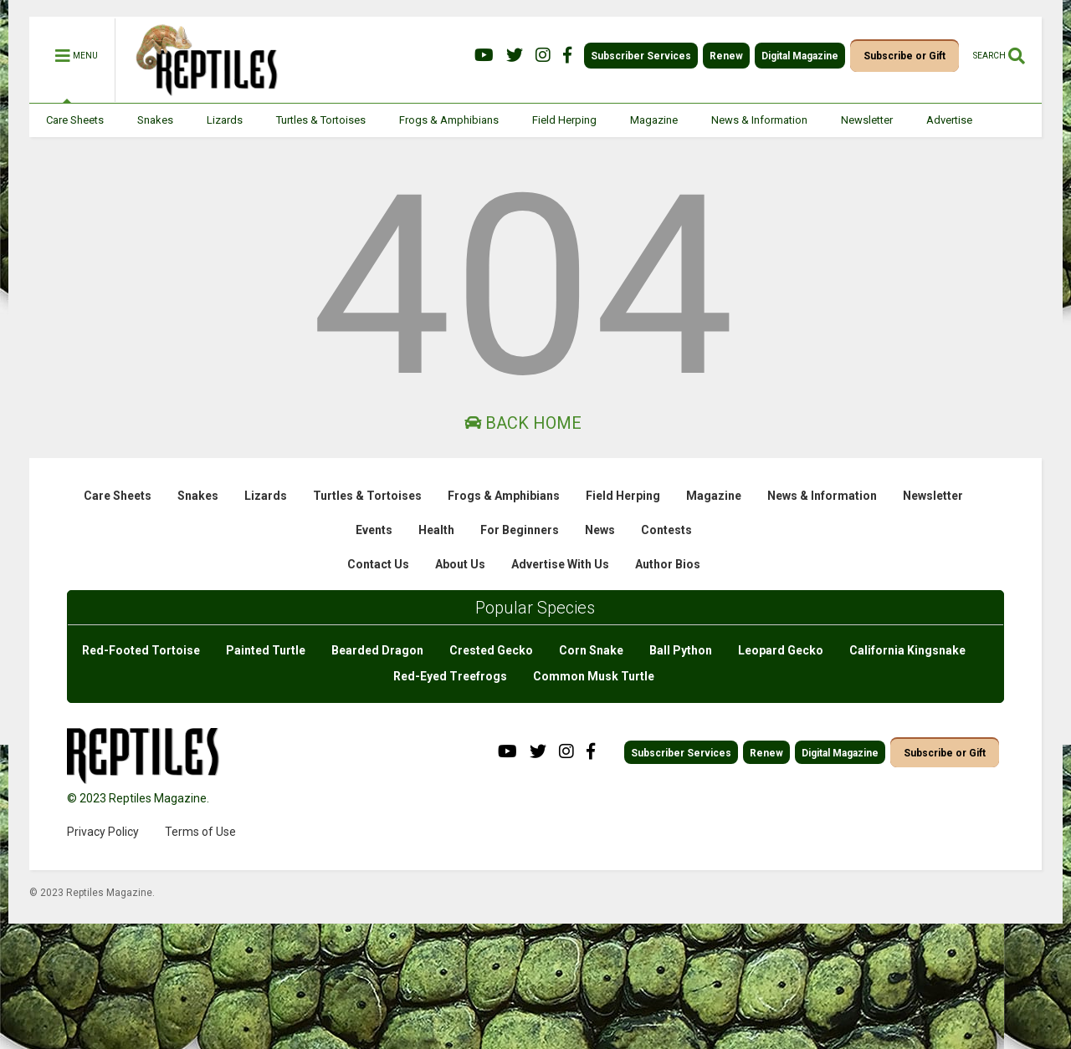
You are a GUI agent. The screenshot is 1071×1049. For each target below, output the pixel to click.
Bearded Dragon (377, 650)
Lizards (225, 120)
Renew (726, 56)
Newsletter (867, 120)
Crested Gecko (491, 650)
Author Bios (667, 564)
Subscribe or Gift (904, 56)
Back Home (523, 423)
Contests (666, 530)
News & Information (759, 120)
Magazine (654, 120)
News (600, 530)
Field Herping (564, 120)
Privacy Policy (103, 831)
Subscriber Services (641, 56)
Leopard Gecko (780, 650)
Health (436, 530)
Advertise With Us (560, 564)
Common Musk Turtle (593, 676)
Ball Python (680, 650)
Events (374, 530)
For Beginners (519, 530)
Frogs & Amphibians (449, 120)
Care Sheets (75, 120)
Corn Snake (591, 650)
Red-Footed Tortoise (141, 650)
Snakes (155, 120)
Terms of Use (200, 831)
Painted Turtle (265, 650)
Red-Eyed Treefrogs (450, 676)
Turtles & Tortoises (321, 120)
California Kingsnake (907, 650)
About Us (460, 564)
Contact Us (378, 564)
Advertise (949, 120)
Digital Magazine (799, 56)
